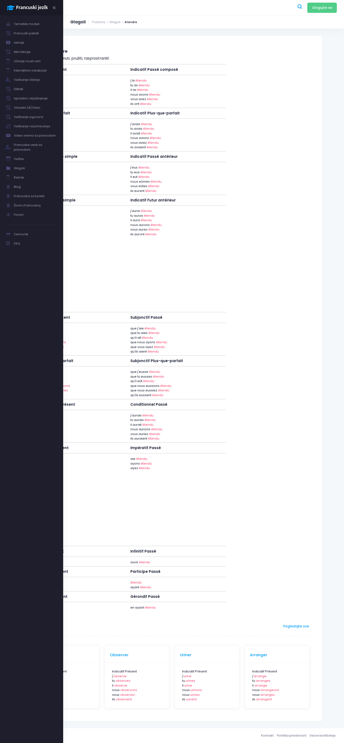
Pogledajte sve (311, 626)
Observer (159, 655)
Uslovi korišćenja (322, 735)
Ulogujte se (322, 7)
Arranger (281, 655)
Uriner (217, 655)
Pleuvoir (96, 655)
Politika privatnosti (291, 735)
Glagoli (114, 22)
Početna (98, 22)
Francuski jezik (103, 735)
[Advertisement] (162, 271)
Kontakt (267, 735)
